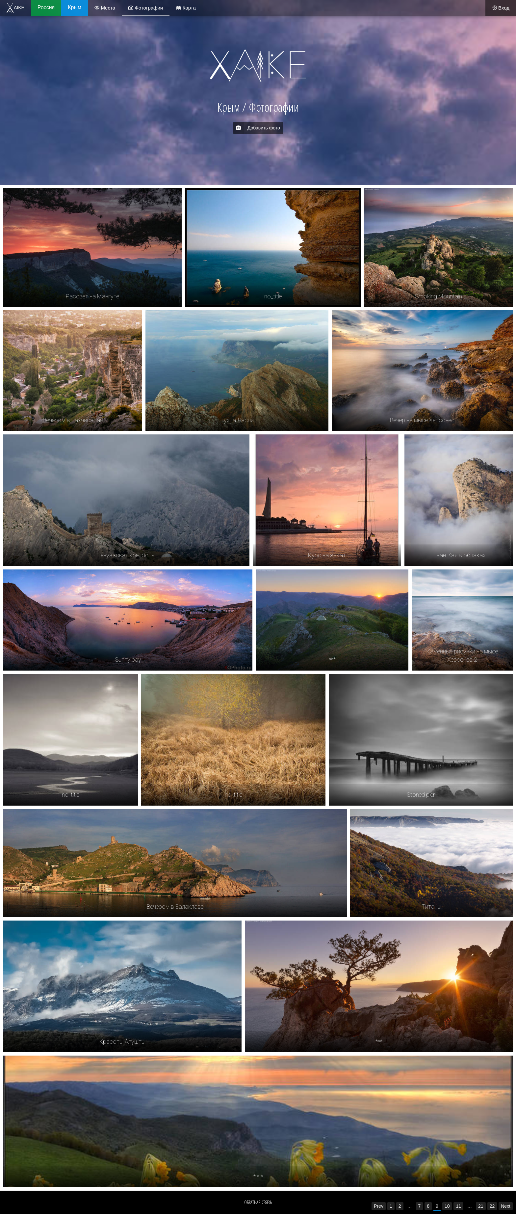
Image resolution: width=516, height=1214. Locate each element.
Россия (46, 7)
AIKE (15, 7)
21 (480, 1206)
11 (458, 1206)
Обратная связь (258, 1202)
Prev (378, 1206)
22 (492, 1206)
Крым (74, 7)
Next (505, 1206)
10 (447, 1206)
